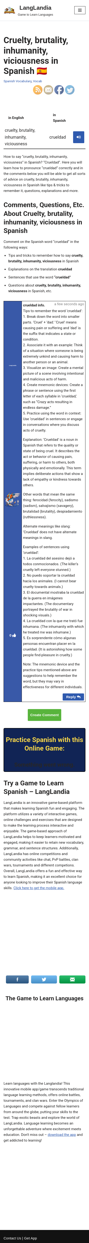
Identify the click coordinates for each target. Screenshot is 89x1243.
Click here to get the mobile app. (39, 888)
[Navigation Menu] (79, 10)
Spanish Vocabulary (18, 81)
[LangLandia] (28, 10)
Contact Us (12, 1238)
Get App (30, 1238)
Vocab (37, 81)
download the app (62, 1135)
